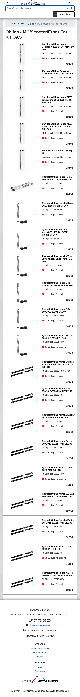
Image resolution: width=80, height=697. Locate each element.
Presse (40, 656)
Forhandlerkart (40, 652)
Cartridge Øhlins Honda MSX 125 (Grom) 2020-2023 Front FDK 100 (57, 126)
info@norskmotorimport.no (41, 625)
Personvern (40, 671)
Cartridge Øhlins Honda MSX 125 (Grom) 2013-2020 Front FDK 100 (57, 100)
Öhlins (21, 24)
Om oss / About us (40, 648)
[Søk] (71, 8)
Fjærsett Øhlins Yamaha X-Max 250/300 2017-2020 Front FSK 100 (58, 259)
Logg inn (40, 667)
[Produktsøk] (36, 8)
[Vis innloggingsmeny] (73, 2)
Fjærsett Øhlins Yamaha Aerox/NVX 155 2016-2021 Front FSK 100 (55, 232)
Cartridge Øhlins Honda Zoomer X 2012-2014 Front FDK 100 (58, 47)
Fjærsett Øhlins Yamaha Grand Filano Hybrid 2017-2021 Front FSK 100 (58, 364)
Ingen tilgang (66, 14)
